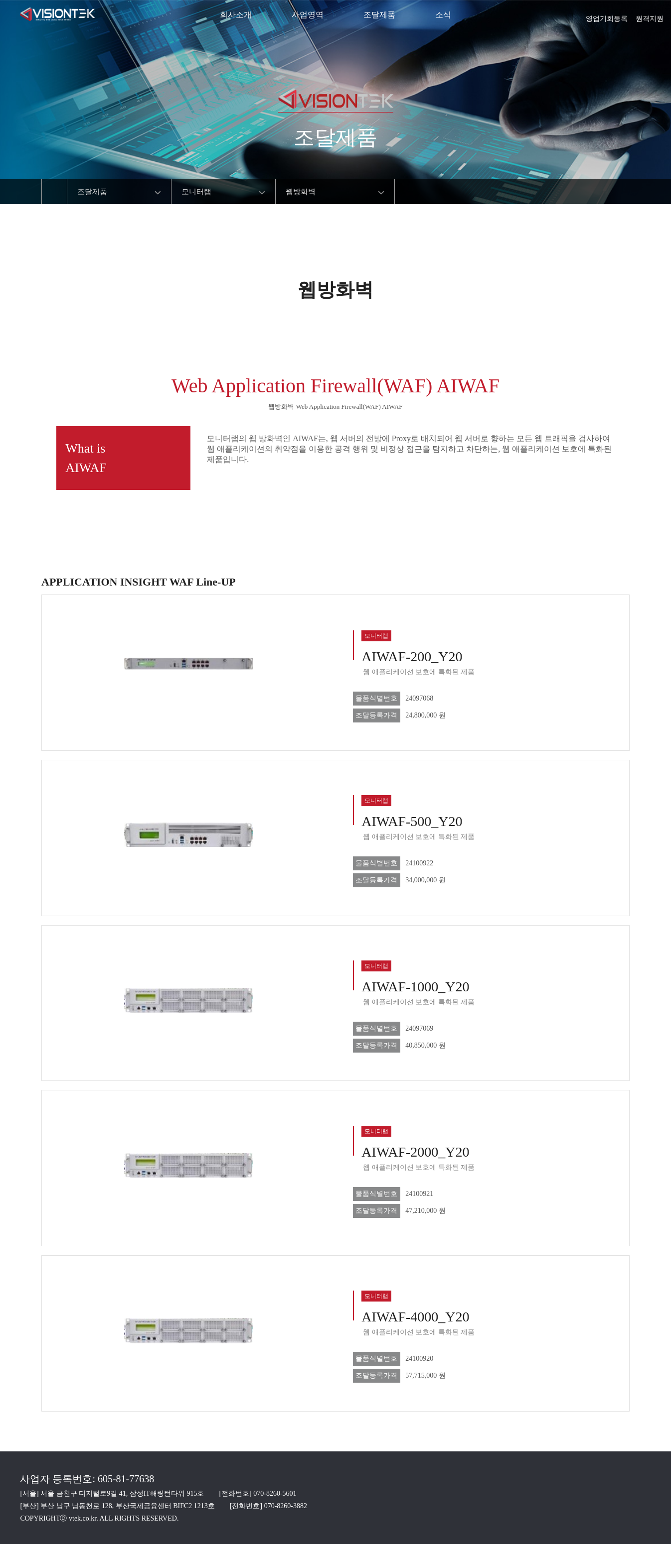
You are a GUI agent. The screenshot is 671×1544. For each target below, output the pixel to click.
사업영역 (308, 14)
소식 (443, 14)
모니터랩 (196, 192)
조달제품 (379, 14)
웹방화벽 (301, 192)
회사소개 (236, 14)
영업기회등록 (607, 15)
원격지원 (650, 15)
